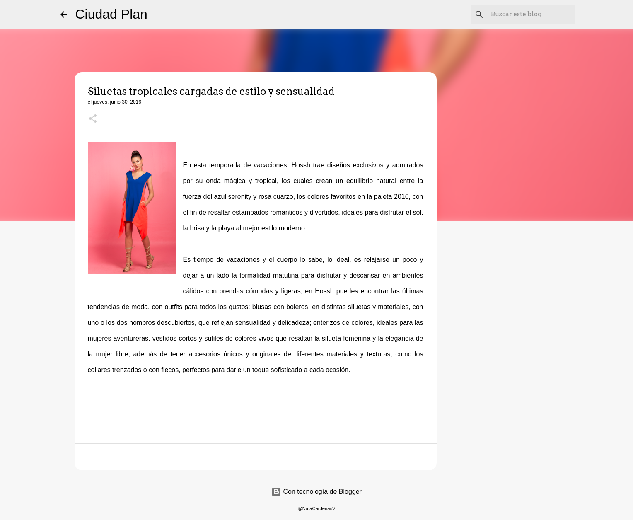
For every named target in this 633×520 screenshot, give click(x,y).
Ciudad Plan (111, 14)
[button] (93, 119)
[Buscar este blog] (531, 14)
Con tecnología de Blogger (316, 491)
